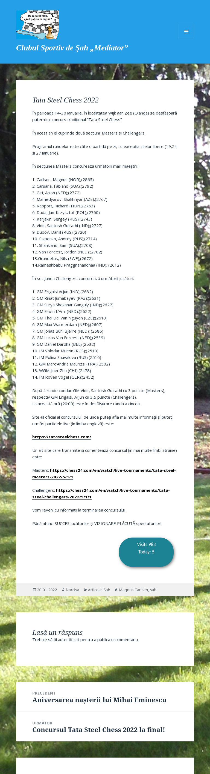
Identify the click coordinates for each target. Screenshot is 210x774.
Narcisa (72, 589)
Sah (107, 589)
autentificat (68, 639)
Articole (95, 589)
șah (153, 589)
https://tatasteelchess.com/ (61, 436)
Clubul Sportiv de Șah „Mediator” (72, 47)
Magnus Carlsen (133, 589)
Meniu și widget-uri (186, 31)
